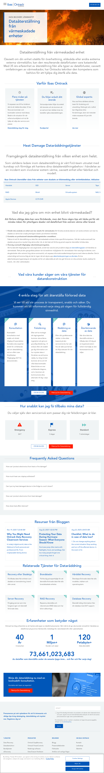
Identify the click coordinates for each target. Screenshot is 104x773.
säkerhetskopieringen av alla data (65, 256)
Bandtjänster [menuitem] (8, 749)
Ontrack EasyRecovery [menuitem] (35, 743)
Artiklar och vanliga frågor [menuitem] (61, 752)
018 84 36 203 (39, 393)
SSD (37, 185)
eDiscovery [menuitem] (7, 752)
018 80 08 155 (94, 5)
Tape (97, 185)
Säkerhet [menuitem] (79, 749)
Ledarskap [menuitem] (79, 746)
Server (68, 185)
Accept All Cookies (77, 768)
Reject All (77, 763)
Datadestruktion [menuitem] (9, 746)
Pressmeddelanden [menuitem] (58, 746)
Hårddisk (9, 185)
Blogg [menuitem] (54, 743)
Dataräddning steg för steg (18, 128)
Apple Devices (11, 199)
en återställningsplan (77, 248)
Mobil (38, 192)
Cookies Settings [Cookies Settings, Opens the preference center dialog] (77, 758)
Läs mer (75, 128)
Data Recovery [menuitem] (8, 743)
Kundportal (44, 128)
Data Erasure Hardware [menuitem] (35, 752)
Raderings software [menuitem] (34, 749)
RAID (7, 192)
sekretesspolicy (67, 721)
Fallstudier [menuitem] (55, 749)
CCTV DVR (39, 199)
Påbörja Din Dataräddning (61, 393)
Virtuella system (71, 192)
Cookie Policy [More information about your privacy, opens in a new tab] (50, 759)
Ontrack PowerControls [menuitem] (35, 746)
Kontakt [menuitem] (78, 743)
